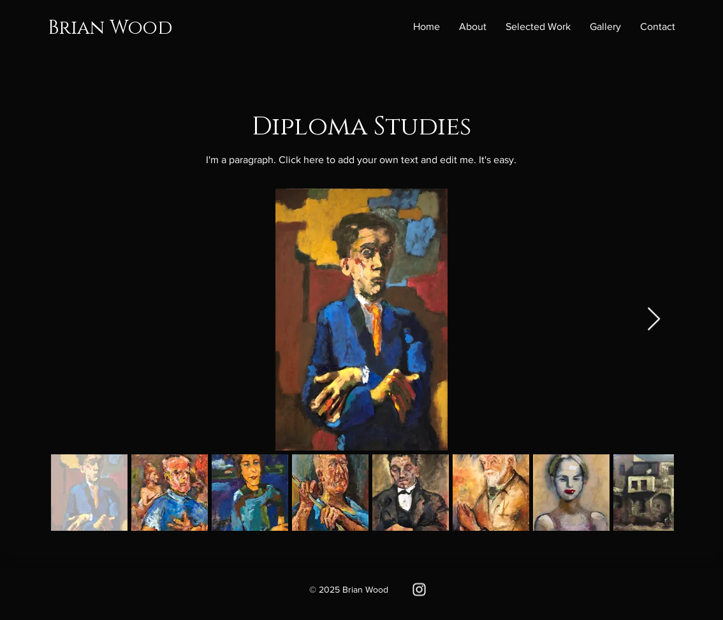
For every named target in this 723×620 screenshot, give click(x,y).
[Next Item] (653, 319)
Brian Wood (110, 28)
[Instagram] (419, 589)
